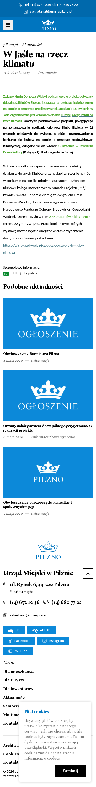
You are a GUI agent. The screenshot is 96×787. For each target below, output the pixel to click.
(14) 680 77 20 (67, 4)
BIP (13, 630)
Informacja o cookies (42, 758)
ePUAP (41, 630)
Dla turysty (13, 680)
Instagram (56, 640)
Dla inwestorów (18, 689)
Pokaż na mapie (21, 592)
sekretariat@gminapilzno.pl (51, 11)
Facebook (22, 640)
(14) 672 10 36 (40, 4)
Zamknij (70, 770)
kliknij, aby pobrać (25, 273)
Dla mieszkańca (18, 671)
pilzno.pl (10, 44)
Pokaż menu (8, 25)
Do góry (88, 573)
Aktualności (31, 44)
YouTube (21, 651)
